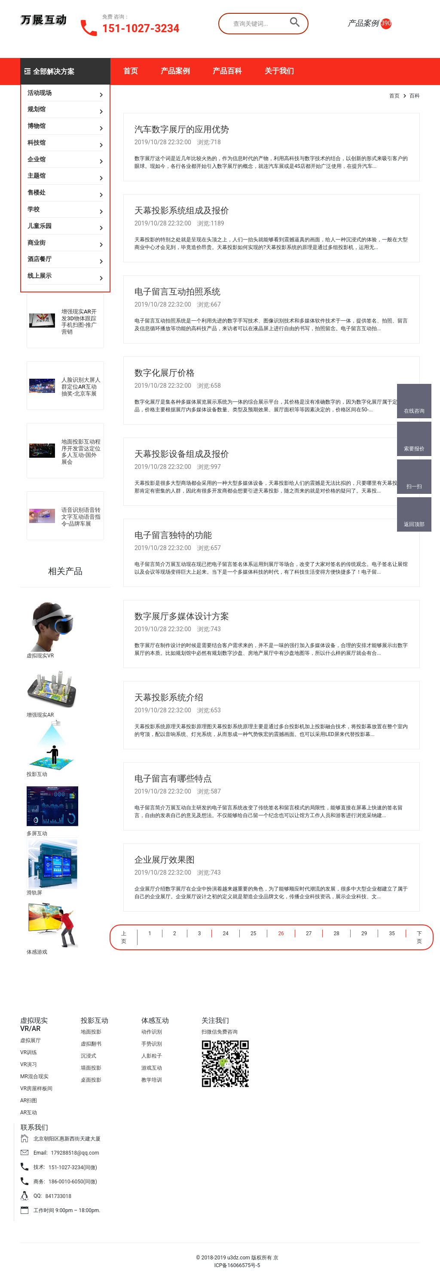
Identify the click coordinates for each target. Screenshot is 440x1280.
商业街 (37, 242)
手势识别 (151, 1044)
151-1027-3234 (141, 28)
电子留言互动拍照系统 (177, 291)
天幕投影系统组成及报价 (181, 210)
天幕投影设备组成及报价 (181, 454)
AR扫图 (28, 1101)
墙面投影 (91, 1068)
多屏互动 (37, 833)
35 (392, 933)
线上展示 (40, 275)
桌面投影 (91, 1080)
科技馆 (37, 142)
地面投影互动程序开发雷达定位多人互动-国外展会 (81, 451)
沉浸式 (88, 1056)
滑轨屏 (34, 893)
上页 (123, 937)
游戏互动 (151, 1068)
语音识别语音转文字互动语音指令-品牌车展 (81, 516)
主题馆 (37, 175)
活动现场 (40, 92)
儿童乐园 (40, 225)
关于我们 (279, 71)
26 (281, 933)
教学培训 (151, 1080)
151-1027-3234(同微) (73, 1167)
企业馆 (37, 159)
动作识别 (151, 1032)
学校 (34, 209)
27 (309, 933)
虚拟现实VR (40, 656)
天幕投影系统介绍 (168, 697)
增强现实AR (40, 715)
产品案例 (175, 71)
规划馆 (37, 109)
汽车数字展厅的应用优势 (181, 129)
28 (336, 933)
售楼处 (37, 192)
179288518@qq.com (75, 1153)
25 (254, 933)
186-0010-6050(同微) (73, 1182)
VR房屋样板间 (36, 1088)
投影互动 (37, 774)
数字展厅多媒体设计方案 (181, 616)
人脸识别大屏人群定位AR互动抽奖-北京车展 (81, 386)
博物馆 (37, 125)
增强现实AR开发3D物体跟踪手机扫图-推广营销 (79, 321)
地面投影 (91, 1032)
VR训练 (28, 1052)
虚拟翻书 (91, 1044)
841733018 (58, 1196)
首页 (130, 71)
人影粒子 (151, 1056)
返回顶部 (414, 524)
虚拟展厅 (30, 1040)
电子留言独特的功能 (173, 535)
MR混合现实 (34, 1076)
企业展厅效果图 (164, 859)
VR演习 (28, 1064)
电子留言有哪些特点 (173, 778)
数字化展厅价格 (164, 373)
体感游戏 (37, 952)
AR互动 (28, 1113)
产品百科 (227, 71)
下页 (419, 937)
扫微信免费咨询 (220, 1032)
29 (364, 933)
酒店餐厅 (40, 258)
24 (226, 933)
